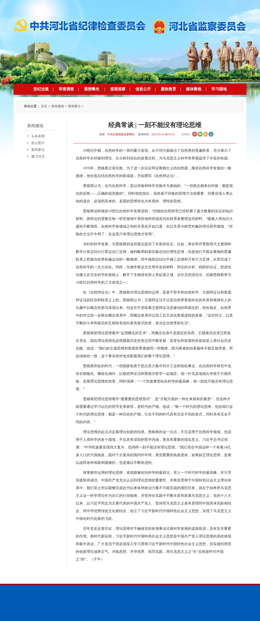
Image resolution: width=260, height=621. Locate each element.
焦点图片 (38, 143)
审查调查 (66, 89)
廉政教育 (168, 89)
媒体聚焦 (193, 89)
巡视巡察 (117, 89)
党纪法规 (41, 89)
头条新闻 (38, 136)
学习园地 (219, 89)
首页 (44, 106)
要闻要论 (74, 106)
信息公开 (143, 89)
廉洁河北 (38, 156)
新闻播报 (57, 106)
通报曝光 (91, 89)
